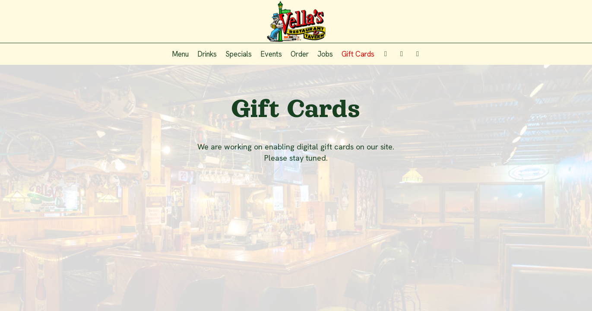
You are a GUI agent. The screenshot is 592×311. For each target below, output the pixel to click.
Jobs (325, 54)
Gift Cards (358, 54)
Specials (238, 54)
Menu (180, 54)
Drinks (207, 54)
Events (271, 54)
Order (300, 54)
